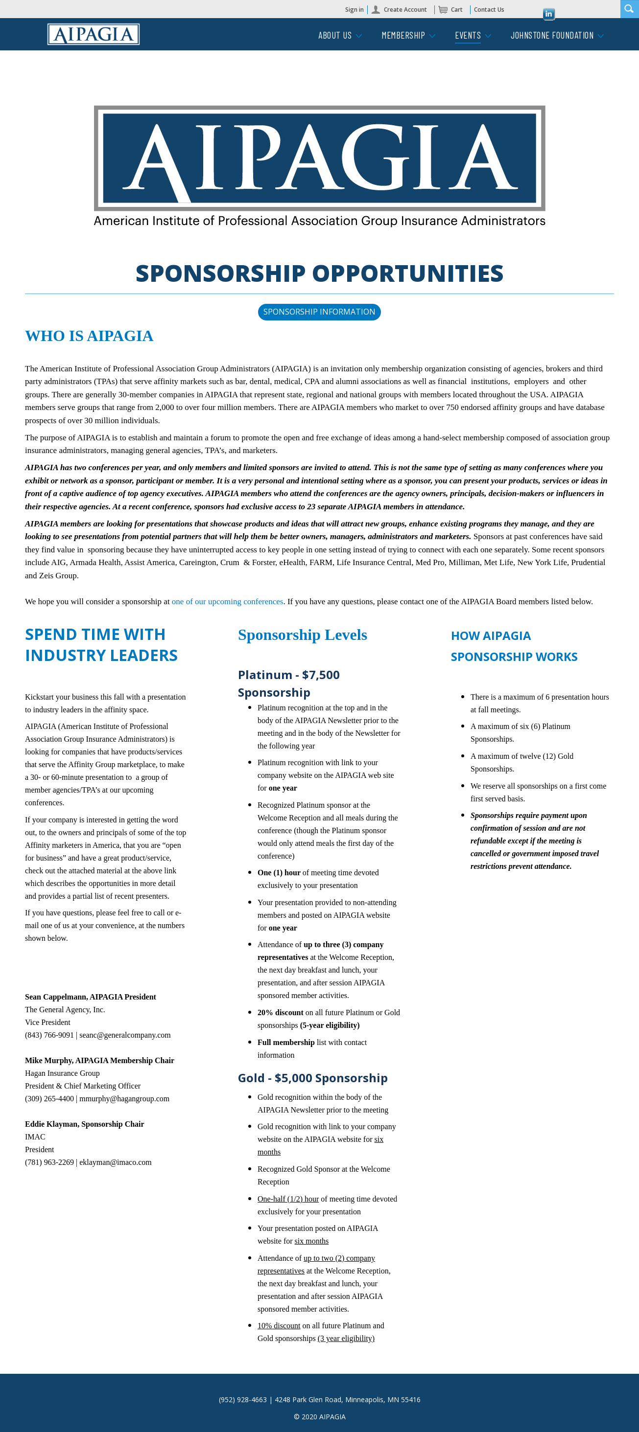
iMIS (93, 34)
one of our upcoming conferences (228, 601)
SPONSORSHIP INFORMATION (319, 311)
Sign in (354, 9)
